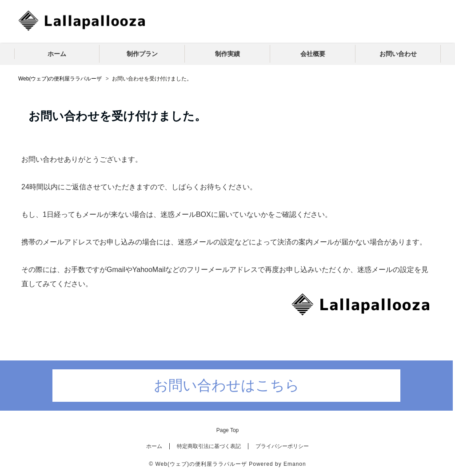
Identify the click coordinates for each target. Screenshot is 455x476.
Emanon (294, 464)
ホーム (57, 53)
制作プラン (142, 53)
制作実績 (227, 53)
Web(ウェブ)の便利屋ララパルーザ (201, 464)
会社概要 (312, 53)
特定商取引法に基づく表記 (209, 446)
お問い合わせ (398, 53)
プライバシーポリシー (282, 446)
